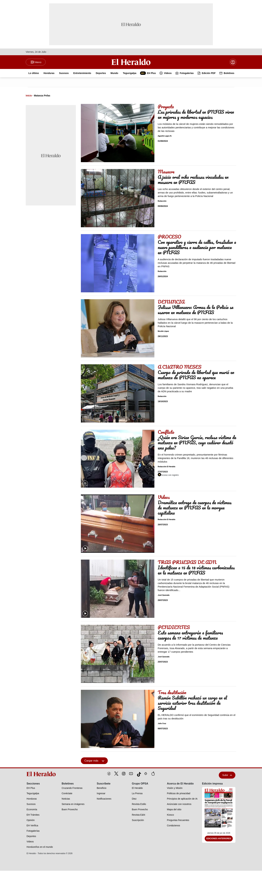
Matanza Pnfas (42, 96)
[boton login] (233, 62)
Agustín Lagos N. (165, 136)
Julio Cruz (162, 724)
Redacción (162, 201)
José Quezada (163, 595)
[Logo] (131, 62)
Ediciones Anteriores (218, 839)
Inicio (29, 96)
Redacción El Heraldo (166, 467)
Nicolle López (163, 331)
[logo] (42, 774)
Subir (227, 775)
